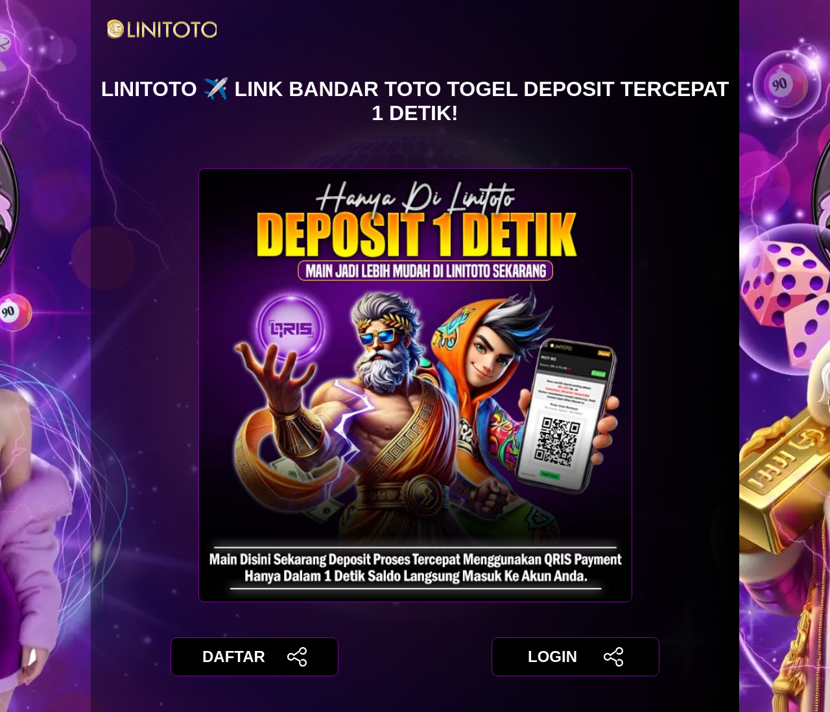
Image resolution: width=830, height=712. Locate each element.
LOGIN (575, 657)
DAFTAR (254, 657)
